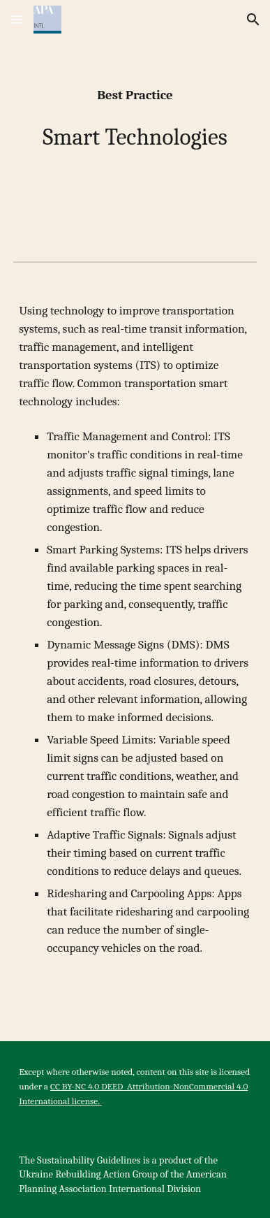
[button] (16, 19)
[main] (135, 119)
